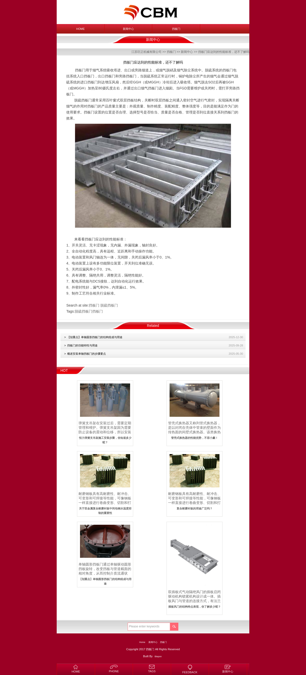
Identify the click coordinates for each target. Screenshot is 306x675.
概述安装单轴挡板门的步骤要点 (86, 353)
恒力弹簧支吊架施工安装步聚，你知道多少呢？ (105, 440)
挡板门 (176, 28)
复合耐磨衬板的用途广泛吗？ (194, 508)
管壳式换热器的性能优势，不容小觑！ (194, 437)
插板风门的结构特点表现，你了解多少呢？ (194, 606)
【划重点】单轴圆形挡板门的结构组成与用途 (94, 337)
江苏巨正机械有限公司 (146, 52)
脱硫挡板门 (109, 305)
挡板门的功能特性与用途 (82, 345)
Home (80, 28)
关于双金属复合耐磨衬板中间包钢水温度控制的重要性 (105, 510)
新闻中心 (128, 28)
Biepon (158, 656)
